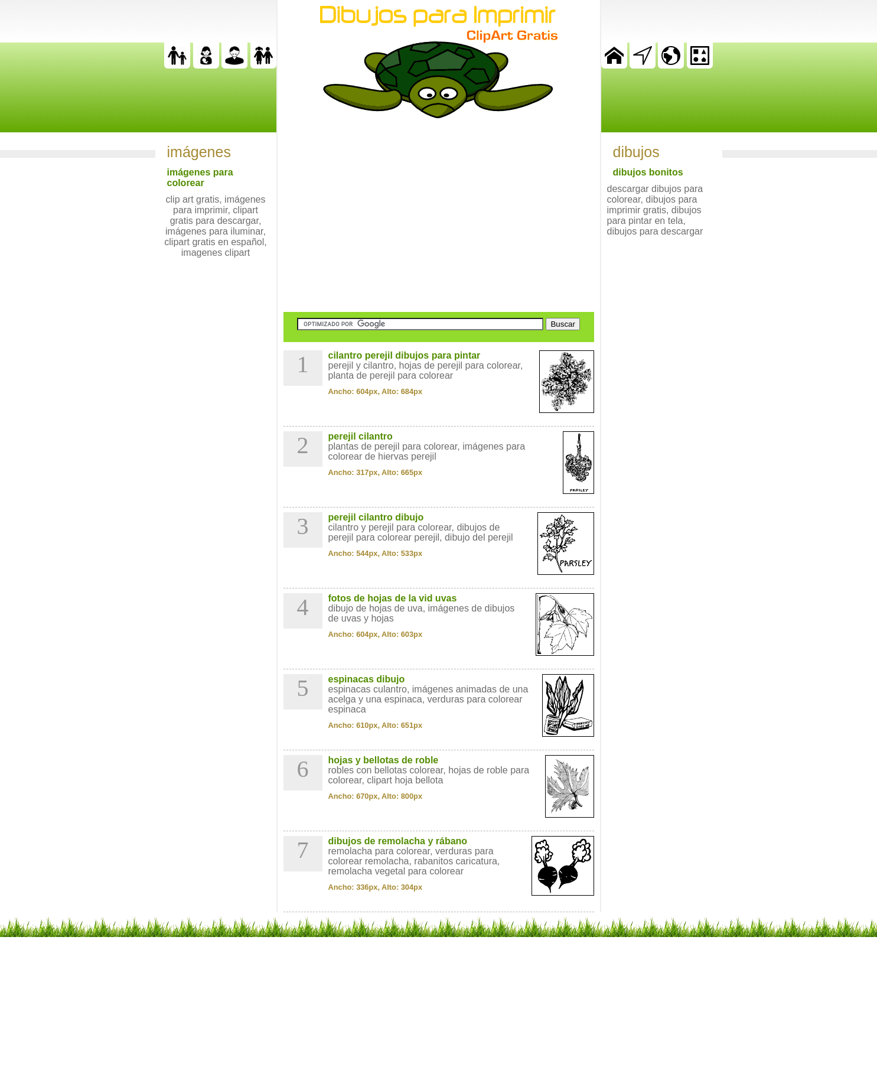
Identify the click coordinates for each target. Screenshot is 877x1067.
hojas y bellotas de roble (383, 760)
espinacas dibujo (366, 679)
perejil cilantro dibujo (376, 517)
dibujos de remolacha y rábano (398, 841)
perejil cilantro (360, 436)
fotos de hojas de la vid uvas (392, 598)
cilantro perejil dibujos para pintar (404, 355)
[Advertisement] (439, 215)
